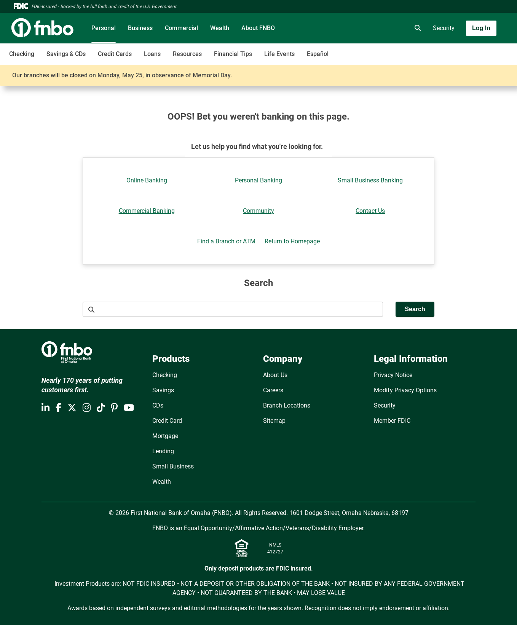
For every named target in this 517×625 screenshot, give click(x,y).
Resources (187, 54)
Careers (273, 390)
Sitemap (274, 420)
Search (415, 309)
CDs (157, 405)
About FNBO (258, 28)
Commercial (181, 28)
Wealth (219, 28)
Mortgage (165, 436)
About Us (275, 375)
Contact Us (370, 210)
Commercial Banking (147, 210)
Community (258, 210)
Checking (21, 54)
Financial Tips (233, 54)
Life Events (279, 54)
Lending (163, 451)
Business (140, 28)
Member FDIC (392, 420)
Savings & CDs (66, 54)
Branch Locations (286, 405)
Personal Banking (258, 180)
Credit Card (167, 420)
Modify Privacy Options (405, 390)
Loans (152, 54)
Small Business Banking (370, 180)
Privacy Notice (393, 375)
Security (444, 28)
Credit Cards (115, 54)
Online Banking (146, 180)
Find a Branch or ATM (226, 241)
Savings (163, 390)
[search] (416, 28)
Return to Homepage (292, 241)
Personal (103, 28)
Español (318, 54)
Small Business (173, 466)
